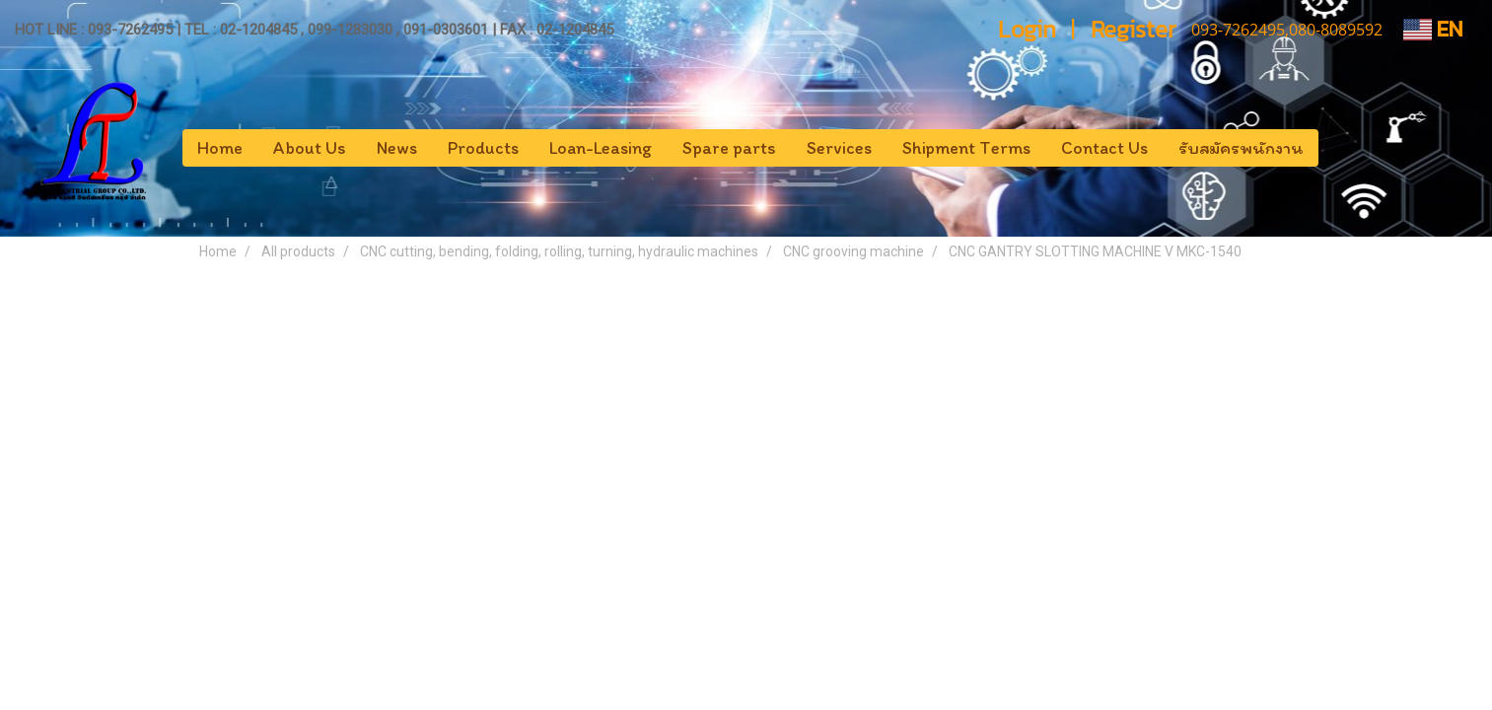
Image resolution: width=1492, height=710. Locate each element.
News (397, 148)
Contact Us (1104, 148)
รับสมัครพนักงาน (1241, 148)
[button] (1336, 148)
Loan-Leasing (600, 148)
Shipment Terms (966, 148)
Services (839, 148)
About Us (309, 148)
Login (1027, 29)
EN (1432, 29)
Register (1133, 29)
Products (483, 148)
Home (220, 148)
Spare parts (729, 148)
